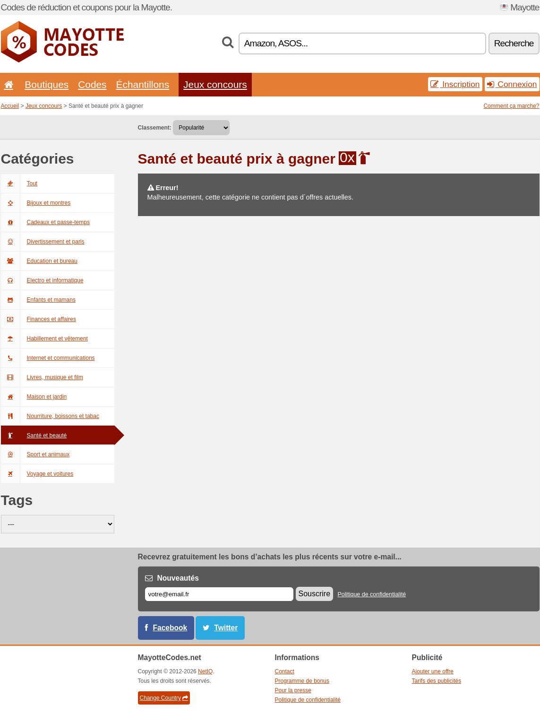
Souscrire (315, 594)
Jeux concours (215, 84)
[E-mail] (219, 594)
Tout (19, 183)
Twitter (226, 628)
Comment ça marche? (511, 106)
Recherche (514, 43)
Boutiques (47, 84)
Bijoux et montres (36, 202)
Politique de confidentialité (371, 594)
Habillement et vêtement (44, 338)
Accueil (10, 106)
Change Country (164, 698)
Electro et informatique (42, 280)
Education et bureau (39, 261)
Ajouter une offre (433, 671)
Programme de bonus (302, 681)
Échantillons (143, 84)
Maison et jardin (34, 396)
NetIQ (205, 671)
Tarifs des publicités (437, 681)
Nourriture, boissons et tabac (50, 416)
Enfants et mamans (38, 299)
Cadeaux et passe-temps (45, 222)
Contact (284, 671)
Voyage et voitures (37, 473)
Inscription (455, 84)
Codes (92, 84)
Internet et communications (48, 357)
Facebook (170, 628)
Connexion (512, 84)
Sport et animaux (35, 454)
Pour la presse (293, 690)
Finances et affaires (39, 319)
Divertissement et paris (43, 241)
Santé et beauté (34, 435)
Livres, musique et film (42, 377)
